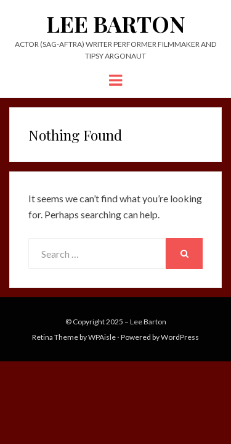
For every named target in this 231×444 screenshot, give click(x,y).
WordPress (180, 337)
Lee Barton (115, 23)
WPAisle (102, 337)
